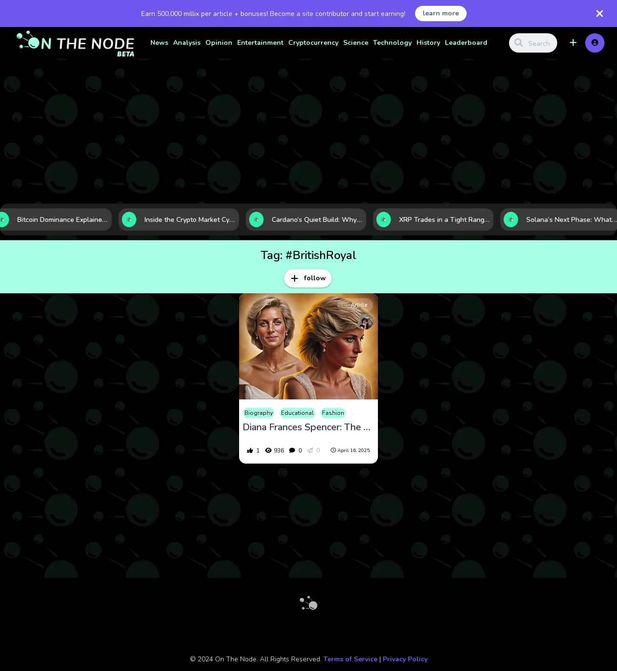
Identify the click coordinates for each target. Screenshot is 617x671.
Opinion (218, 42)
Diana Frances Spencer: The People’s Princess (308, 427)
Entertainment (260, 42)
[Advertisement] (308, 131)
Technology (392, 42)
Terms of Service (350, 659)
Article (354, 305)
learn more (441, 13)
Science (355, 42)
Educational (297, 413)
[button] (573, 43)
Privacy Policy (405, 659)
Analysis (187, 42)
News (159, 42)
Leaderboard (466, 42)
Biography (258, 413)
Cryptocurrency (313, 42)
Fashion (333, 413)
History (428, 42)
